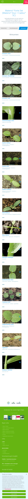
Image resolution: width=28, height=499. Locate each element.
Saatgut (4, 451)
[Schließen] (26, 474)
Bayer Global (5, 426)
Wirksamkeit (23, 28)
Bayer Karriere (6, 429)
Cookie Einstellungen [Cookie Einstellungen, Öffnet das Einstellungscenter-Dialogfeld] (14, 491)
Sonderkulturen (6, 453)
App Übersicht (14, 413)
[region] (14, 486)
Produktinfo (4, 28)
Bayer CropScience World (8, 428)
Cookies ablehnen (14, 494)
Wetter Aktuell (6, 445)
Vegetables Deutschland (8, 436)
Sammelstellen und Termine (9, 461)
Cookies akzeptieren (14, 497)
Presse (4, 434)
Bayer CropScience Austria (8, 431)
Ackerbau (5, 450)
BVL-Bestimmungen (14, 28)
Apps (4, 443)
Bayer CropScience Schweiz (8, 432)
